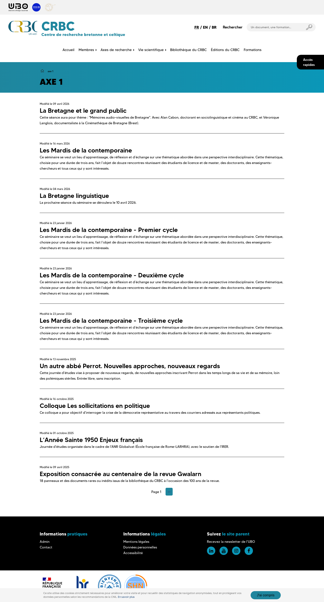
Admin (45, 542)
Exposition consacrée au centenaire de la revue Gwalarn (120, 474)
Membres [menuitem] (86, 50)
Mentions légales (136, 542)
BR (214, 27)
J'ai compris (265, 595)
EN (205, 27)
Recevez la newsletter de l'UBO (231, 542)
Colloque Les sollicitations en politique (95, 406)
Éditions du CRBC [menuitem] (225, 50)
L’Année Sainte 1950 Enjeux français (91, 440)
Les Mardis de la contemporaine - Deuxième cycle (112, 275)
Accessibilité (133, 553)
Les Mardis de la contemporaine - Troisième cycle (111, 320)
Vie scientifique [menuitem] (151, 50)
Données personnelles (140, 547)
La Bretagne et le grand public (83, 110)
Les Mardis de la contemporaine (86, 150)
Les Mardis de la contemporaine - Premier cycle (109, 230)
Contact (46, 547)
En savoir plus (126, 596)
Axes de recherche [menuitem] (116, 50)
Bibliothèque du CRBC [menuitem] (188, 50)
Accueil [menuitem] (68, 50)
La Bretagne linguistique (74, 196)
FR (196, 27)
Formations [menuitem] (252, 50)
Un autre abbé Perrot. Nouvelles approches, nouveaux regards (130, 366)
